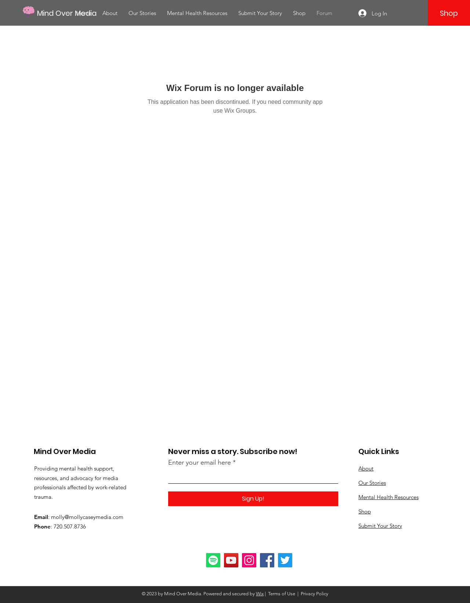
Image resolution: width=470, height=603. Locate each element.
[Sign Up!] (253, 498)
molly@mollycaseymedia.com (87, 516)
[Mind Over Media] (70, 13)
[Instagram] (249, 560)
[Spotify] (213, 560)
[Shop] (449, 13)
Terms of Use (281, 593)
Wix (260, 593)
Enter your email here (199, 462)
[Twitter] (285, 560)
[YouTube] (231, 560)
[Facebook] (267, 560)
